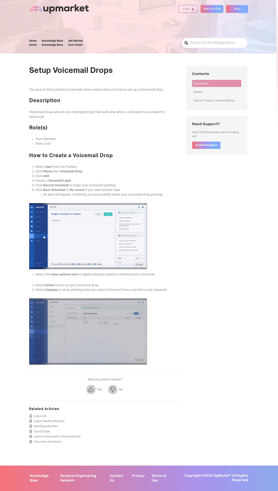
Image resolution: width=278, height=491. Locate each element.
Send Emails (42, 431)
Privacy (138, 476)
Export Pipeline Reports (49, 421)
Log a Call (40, 416)
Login (186, 9)
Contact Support (206, 145)
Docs (237, 9)
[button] (94, 389)
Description (201, 83)
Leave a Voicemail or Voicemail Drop (57, 436)
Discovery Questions (47, 441)
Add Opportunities (46, 426)
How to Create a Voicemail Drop (214, 100)
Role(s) (197, 92)
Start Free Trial (212, 9)
